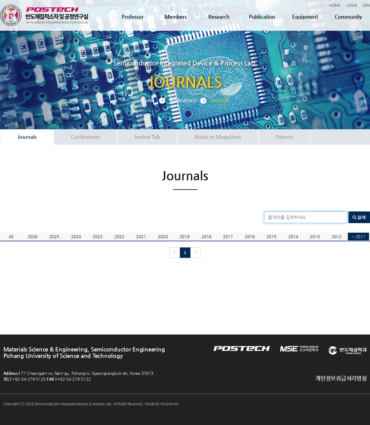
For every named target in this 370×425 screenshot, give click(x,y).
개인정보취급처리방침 (341, 378)
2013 (315, 236)
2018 (206, 236)
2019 (184, 236)
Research (219, 17)
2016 (250, 236)
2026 (33, 236)
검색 (361, 217)
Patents (284, 137)
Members (176, 17)
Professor (133, 17)
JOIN (366, 5)
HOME (334, 5)
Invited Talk (147, 137)
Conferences (85, 137)
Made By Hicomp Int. (162, 404)
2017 (228, 236)
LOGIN (351, 5)
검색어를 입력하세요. (288, 217)
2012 (337, 236)
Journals (27, 137)
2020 (163, 236)
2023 (98, 236)
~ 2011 (358, 236)
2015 (271, 236)
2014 (293, 236)
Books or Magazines (218, 137)
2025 (54, 236)
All (11, 236)
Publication (262, 17)
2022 (119, 236)
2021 (141, 236)
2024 (76, 236)
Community (348, 17)
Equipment (305, 17)
